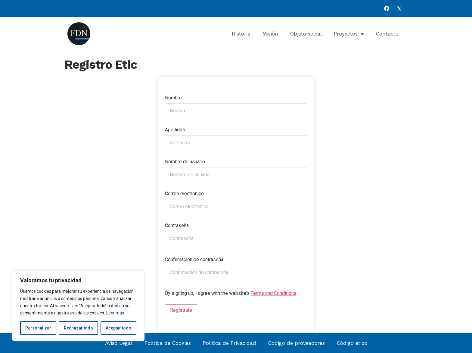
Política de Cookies (167, 343)
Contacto (387, 34)
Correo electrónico (184, 193)
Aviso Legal (118, 343)
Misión (270, 34)
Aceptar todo (118, 328)
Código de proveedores (296, 343)
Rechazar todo (78, 328)
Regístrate (181, 310)
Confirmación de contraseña (194, 259)
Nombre (173, 97)
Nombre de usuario (185, 161)
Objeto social (306, 34)
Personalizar (38, 328)
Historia (241, 34)
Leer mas (115, 313)
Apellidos (175, 129)
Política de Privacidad (229, 343)
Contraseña (177, 225)
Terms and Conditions (274, 293)
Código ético (352, 343)
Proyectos (349, 33)
